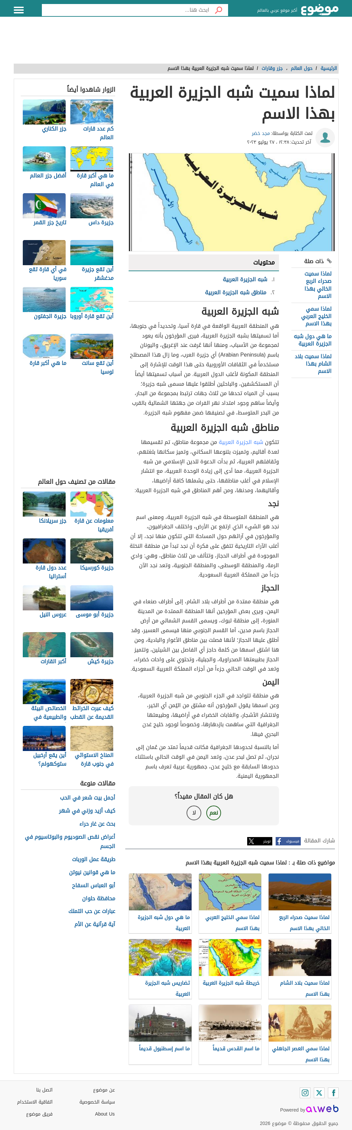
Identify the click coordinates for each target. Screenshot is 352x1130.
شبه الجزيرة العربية (241, 442)
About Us (105, 1114)
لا (194, 813)
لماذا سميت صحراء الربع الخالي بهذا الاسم (318, 285)
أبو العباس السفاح (93, 886)
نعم (213, 813)
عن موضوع (104, 1090)
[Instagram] (305, 1092)
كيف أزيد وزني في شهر (87, 811)
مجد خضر (261, 133)
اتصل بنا (44, 1090)
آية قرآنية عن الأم (94, 924)
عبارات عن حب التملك (91, 911)
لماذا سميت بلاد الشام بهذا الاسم (313, 364)
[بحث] (218, 10)
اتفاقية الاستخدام (35, 1102)
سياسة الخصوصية (97, 1102)
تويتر (267, 841)
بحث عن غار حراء (97, 824)
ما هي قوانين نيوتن (92, 873)
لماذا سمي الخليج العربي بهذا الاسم (316, 316)
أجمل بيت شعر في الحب (87, 798)
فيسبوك (292, 841)
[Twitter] (319, 1092)
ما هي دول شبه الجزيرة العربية (313, 340)
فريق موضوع (39, 1114)
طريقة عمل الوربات (93, 859)
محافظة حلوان (98, 899)
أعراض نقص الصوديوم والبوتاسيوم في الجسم (70, 842)
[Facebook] (333, 1092)
